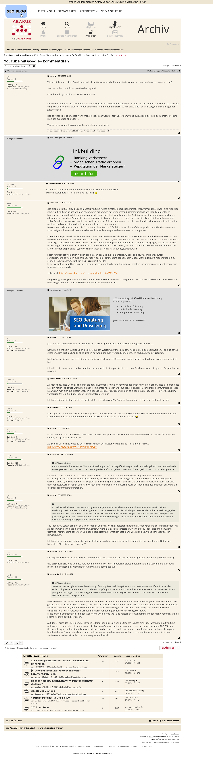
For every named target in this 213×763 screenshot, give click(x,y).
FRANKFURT (40, 667)
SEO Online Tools (66, 746)
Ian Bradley (175, 734)
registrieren (121, 55)
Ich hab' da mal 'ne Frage (76, 667)
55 (15, 416)
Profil (43, 33)
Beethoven (39, 694)
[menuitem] (172, 44)
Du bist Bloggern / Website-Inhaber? (164, 71)
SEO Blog (55, 746)
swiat (131, 660)
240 (15, 85)
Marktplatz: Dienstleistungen (73, 677)
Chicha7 (38, 710)
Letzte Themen (115, 33)
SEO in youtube (40, 707)
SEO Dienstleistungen (82, 746)
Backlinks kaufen (123, 746)
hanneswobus (134, 707)
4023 (16, 211)
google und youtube (43, 690)
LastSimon (39, 700)
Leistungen (45, 11)
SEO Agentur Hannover (41, 746)
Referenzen (88, 11)
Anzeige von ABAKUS (15, 138)
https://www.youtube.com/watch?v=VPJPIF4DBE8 (72, 446)
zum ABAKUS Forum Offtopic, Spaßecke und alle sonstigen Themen (34, 728)
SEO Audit (134, 746)
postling (38, 687)
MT (67, 131)
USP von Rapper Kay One (18, 71)
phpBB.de (175, 739)
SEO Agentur (111, 11)
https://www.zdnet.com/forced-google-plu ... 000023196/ (88, 273)
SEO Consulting (121, 298)
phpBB (151, 736)
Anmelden (91, 33)
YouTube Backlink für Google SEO (50, 697)
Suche (67, 24)
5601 (16, 560)
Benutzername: (135, 690)
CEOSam (132, 697)
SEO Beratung (110, 746)
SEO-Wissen (67, 11)
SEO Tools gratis (146, 746)
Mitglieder (91, 24)
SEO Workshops (97, 746)
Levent (37, 677)
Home (43, 24)
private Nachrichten (67, 33)
